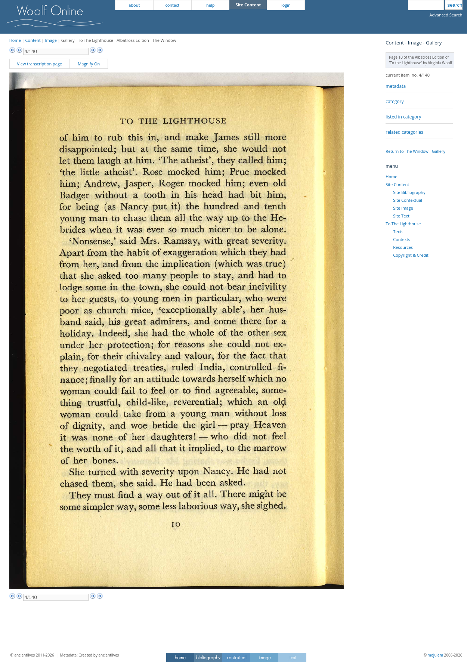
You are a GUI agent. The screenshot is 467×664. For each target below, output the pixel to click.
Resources (403, 247)
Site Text (401, 216)
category (394, 101)
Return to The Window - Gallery (415, 151)
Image (51, 40)
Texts (398, 231)
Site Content (397, 184)
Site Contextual (407, 200)
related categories (404, 132)
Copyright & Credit (410, 255)
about (134, 5)
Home (15, 40)
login (286, 5)
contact (172, 5)
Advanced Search (446, 15)
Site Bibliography (409, 192)
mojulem (435, 655)
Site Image (403, 208)
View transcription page (39, 64)
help (210, 5)
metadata (396, 86)
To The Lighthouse (403, 223)
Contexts (401, 239)
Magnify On (89, 64)
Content (33, 40)
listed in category (403, 117)
